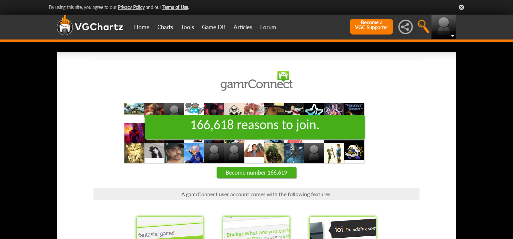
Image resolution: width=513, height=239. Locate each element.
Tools (187, 27)
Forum (268, 27)
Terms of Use (175, 7)
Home (141, 27)
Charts (165, 27)
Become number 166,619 (256, 172)
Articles (243, 27)
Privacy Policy (131, 7)
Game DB (214, 27)
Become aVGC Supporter (371, 25)
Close (461, 7)
